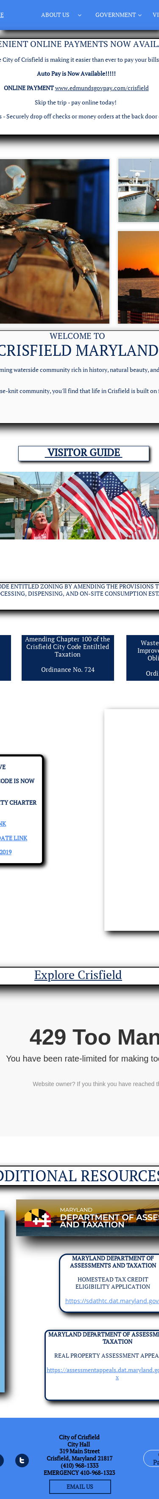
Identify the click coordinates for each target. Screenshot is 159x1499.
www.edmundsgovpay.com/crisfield (102, 88)
